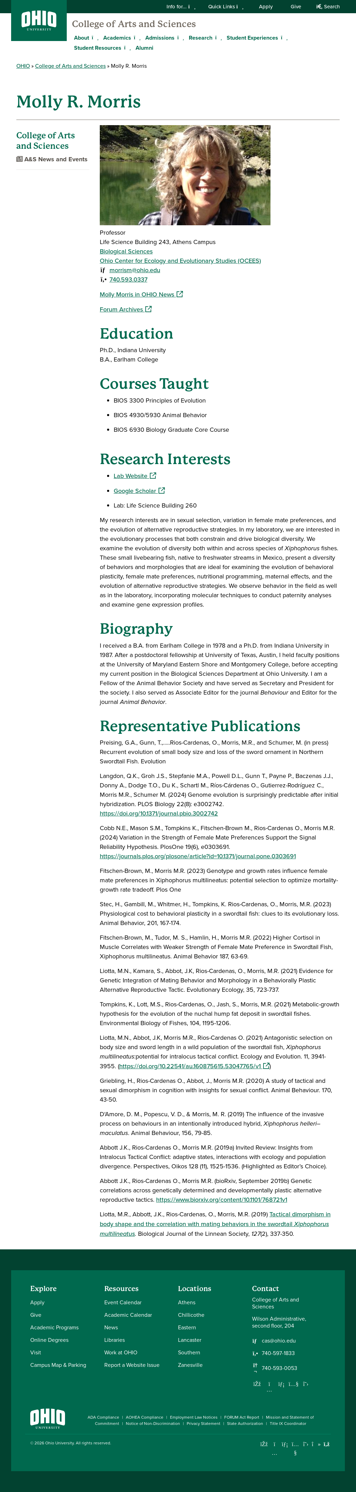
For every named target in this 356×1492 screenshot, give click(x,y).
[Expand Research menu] (217, 37)
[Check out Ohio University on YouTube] (295, 1448)
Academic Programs (54, 1327)
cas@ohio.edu (279, 1340)
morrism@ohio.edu (135, 270)
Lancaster (189, 1340)
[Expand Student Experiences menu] (283, 37)
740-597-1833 (278, 1353)
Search (328, 6)
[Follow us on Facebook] (257, 1384)
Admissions (160, 38)
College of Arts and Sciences (134, 24)
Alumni (144, 48)
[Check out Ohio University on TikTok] (316, 1444)
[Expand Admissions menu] (180, 37)
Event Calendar (122, 1302)
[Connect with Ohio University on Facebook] (264, 1444)
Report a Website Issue (132, 1365)
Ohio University (59, 1443)
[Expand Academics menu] (136, 37)
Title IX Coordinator (288, 1423)
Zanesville (190, 1365)
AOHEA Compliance (144, 1417)
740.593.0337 (128, 279)
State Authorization (245, 1423)
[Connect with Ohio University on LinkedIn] (285, 1444)
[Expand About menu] (94, 37)
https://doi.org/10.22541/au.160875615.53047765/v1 (194, 1066)
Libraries (114, 1340)
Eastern (187, 1327)
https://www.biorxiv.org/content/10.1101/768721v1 (221, 1199)
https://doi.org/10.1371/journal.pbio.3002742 (159, 813)
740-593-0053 (279, 1368)
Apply (266, 6)
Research (200, 38)
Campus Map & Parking (58, 1365)
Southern (189, 1352)
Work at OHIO (120, 1352)
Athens (186, 1302)
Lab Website (135, 475)
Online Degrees (49, 1340)
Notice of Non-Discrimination (153, 1423)
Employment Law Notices (194, 1417)
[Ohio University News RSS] (326, 1444)
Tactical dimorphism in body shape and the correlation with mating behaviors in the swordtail (215, 1224)
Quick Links (226, 6)
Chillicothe (191, 1315)
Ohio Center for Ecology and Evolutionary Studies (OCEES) (180, 260)
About (81, 38)
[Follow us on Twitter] (306, 1384)
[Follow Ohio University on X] (305, 1444)
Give (296, 6)
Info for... (181, 6)
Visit (35, 1352)
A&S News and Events (52, 159)
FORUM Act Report (241, 1417)
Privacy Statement (203, 1423)
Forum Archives (126, 309)
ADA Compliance (103, 1417)
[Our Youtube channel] (294, 1384)
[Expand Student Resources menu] (126, 47)
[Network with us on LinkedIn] (281, 1384)
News (111, 1327)
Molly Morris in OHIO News (141, 294)
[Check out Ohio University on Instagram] (274, 1453)
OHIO (23, 66)
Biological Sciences (126, 251)
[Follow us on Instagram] (269, 1389)
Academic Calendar (128, 1315)
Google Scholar (139, 490)
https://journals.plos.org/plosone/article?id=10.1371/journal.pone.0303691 (198, 856)
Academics (117, 38)
